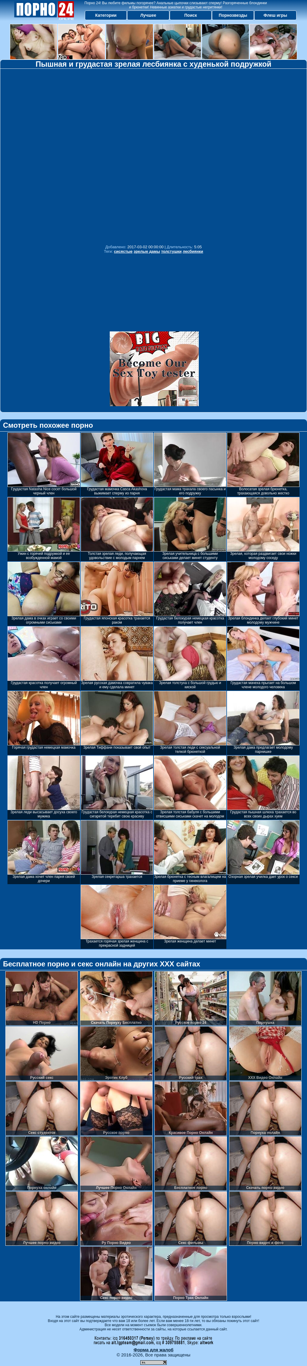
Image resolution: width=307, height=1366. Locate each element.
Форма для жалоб (153, 1349)
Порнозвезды (233, 15)
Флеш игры (275, 15)
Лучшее (148, 15)
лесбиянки (193, 251)
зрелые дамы (147, 251)
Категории (106, 15)
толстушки (171, 251)
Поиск (190, 15)
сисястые (123, 251)
